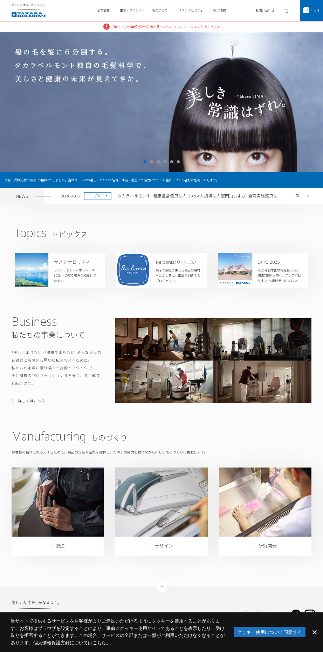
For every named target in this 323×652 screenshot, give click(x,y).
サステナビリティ (190, 10)
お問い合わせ (264, 10)
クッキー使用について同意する (269, 632)
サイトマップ (269, 609)
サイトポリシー (242, 609)
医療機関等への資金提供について (200, 609)
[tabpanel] (161, 102)
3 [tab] (158, 161)
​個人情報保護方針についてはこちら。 (72, 642)
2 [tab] (151, 161)
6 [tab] (178, 161)
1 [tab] (145, 161)
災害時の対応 (128, 609)
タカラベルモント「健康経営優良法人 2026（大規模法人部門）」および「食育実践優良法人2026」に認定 (199, 196)
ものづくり (160, 10)
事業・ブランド (131, 10)
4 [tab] (165, 161)
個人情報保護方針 (157, 609)
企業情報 (103, 10)
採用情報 (219, 10)
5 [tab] (171, 161)
